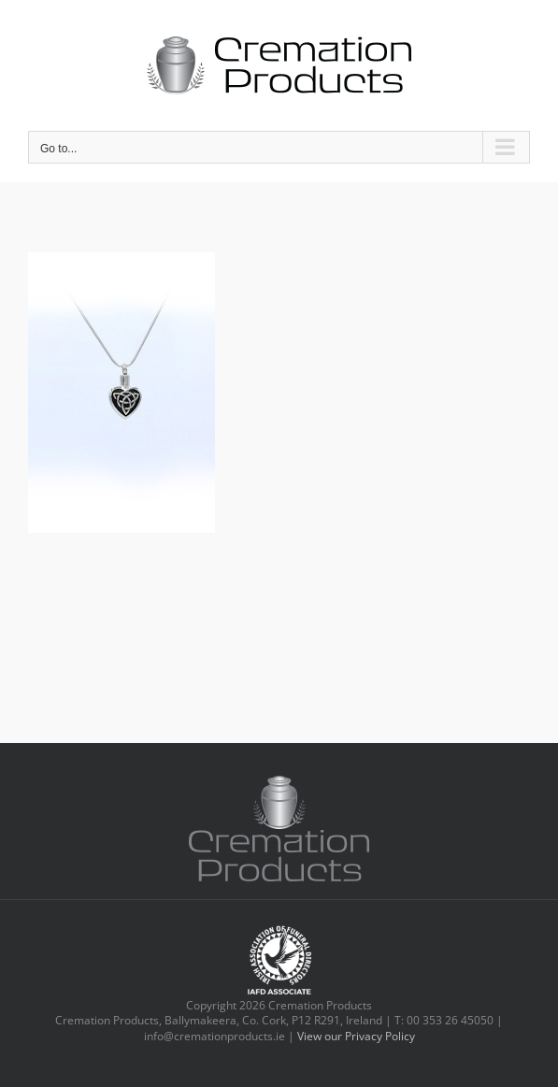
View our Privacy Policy (356, 1036)
